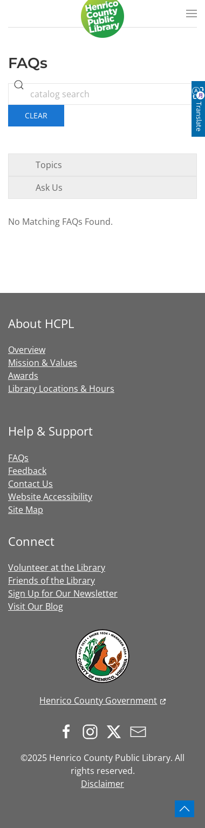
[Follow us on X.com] (116, 731)
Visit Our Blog (35, 606)
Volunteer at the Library (56, 567)
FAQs (18, 458)
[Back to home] (102, 16)
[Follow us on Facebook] (69, 731)
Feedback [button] (27, 471)
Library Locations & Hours (61, 389)
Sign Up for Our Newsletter (63, 593)
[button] (191, 13)
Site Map (25, 510)
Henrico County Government (98, 700)
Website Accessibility (50, 497)
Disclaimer (102, 784)
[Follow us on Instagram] (93, 731)
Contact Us (30, 484)
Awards (23, 376)
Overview (26, 350)
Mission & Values (42, 363)
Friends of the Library (51, 580)
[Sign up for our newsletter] (140, 731)
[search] (19, 85)
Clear (36, 115)
